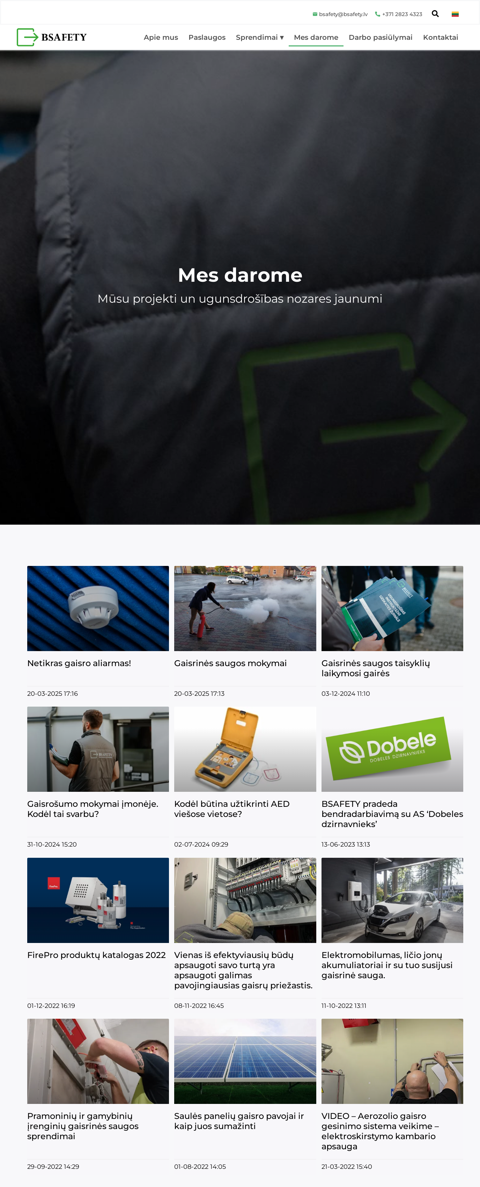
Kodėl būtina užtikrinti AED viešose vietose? (232, 809)
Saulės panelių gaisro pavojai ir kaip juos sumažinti (239, 1121)
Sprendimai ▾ (259, 37)
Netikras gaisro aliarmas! (79, 663)
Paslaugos (207, 37)
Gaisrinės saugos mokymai (230, 663)
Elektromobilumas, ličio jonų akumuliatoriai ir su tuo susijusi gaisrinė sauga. (387, 965)
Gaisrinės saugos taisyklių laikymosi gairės (376, 668)
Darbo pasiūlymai (381, 37)
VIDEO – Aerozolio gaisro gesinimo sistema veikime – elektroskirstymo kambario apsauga (380, 1131)
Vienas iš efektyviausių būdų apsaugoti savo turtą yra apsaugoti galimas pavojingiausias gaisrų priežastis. (243, 970)
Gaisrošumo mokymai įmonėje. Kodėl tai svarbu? (92, 809)
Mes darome (316, 37)
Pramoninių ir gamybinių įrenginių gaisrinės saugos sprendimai (83, 1126)
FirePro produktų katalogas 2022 (96, 955)
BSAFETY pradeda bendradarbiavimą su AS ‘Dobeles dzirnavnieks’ (392, 814)
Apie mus (161, 37)
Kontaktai (440, 37)
